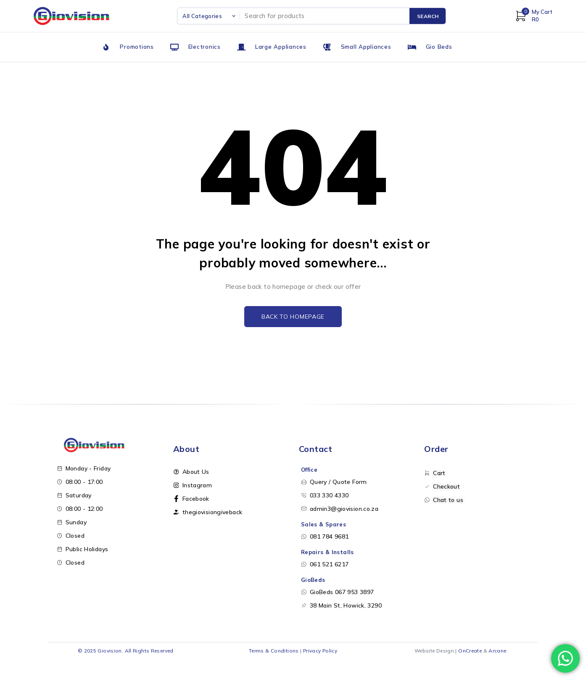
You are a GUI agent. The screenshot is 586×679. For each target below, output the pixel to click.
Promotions (137, 46)
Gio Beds (439, 46)
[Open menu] (7, 671)
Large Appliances (280, 46)
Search (428, 16)
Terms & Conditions (274, 650)
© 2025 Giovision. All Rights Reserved (126, 650)
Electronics (204, 46)
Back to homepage (293, 316)
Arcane (497, 650)
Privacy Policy (320, 650)
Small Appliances (366, 46)
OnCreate (470, 650)
